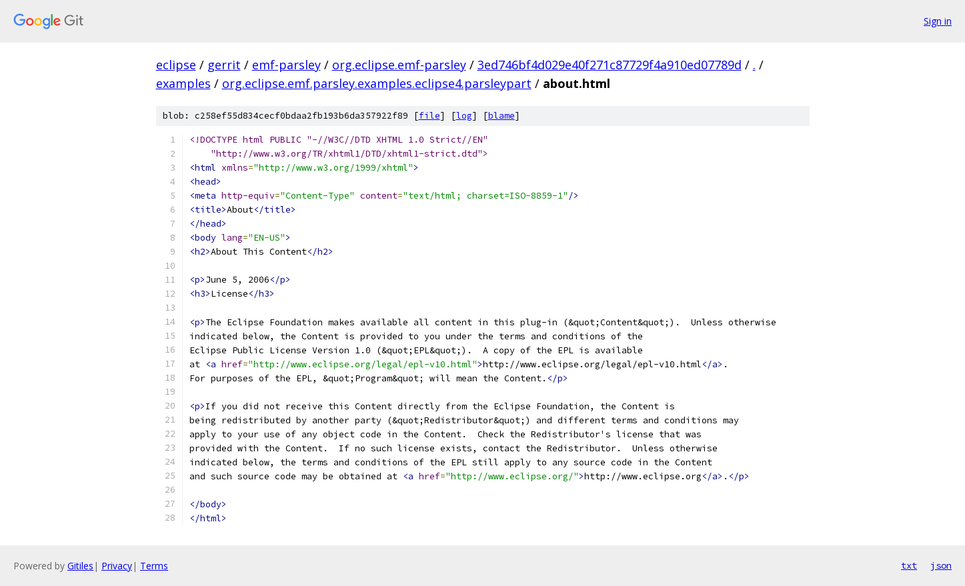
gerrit (224, 65)
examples (183, 83)
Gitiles (80, 565)
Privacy (116, 565)
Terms (154, 565)
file (429, 115)
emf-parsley (286, 65)
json (941, 565)
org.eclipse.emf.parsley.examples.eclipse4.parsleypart (377, 83)
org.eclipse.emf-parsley (399, 65)
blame (501, 115)
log (464, 115)
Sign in (938, 21)
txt (909, 565)
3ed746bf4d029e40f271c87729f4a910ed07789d (609, 65)
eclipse (176, 65)
